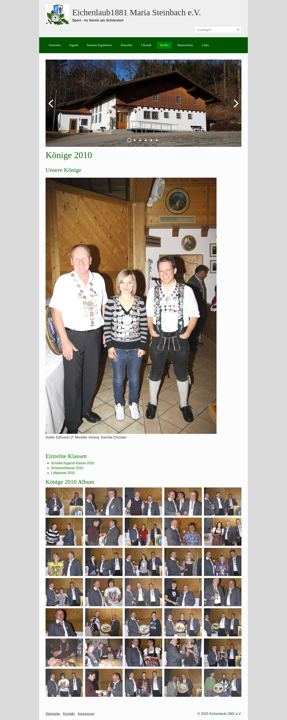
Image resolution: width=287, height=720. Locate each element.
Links (205, 45)
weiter (235, 106)
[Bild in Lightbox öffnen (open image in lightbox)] (131, 306)
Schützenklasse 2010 (67, 468)
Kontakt (69, 714)
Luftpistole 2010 (63, 473)
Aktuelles (126, 45)
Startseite (55, 45)
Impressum (86, 714)
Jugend (73, 45)
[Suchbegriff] (218, 30)
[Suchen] (238, 30)
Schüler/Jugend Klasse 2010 (72, 463)
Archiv (164, 45)
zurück (52, 106)
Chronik (146, 45)
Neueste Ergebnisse (99, 45)
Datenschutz (185, 45)
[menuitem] (55, 45)
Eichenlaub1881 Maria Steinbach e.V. (136, 12)
